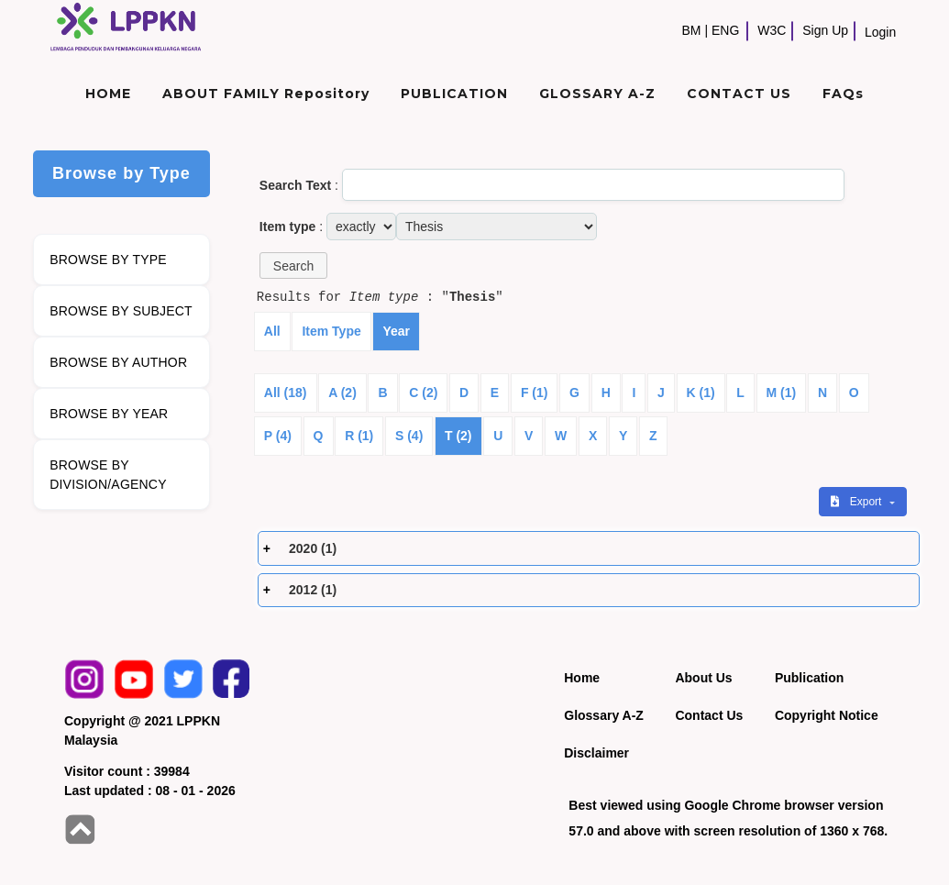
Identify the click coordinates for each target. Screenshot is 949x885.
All (272, 331)
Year (396, 331)
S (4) (409, 435)
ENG (725, 30)
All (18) (285, 392)
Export (857, 501)
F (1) (534, 392)
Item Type (331, 331)
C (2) (423, 392)
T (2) (458, 435)
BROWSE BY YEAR (109, 413)
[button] (293, 265)
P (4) (278, 435)
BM (691, 30)
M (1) (782, 392)
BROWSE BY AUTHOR (118, 362)
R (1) (359, 435)
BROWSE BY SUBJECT (121, 311)
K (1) (701, 392)
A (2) (342, 392)
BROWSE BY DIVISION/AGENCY (108, 475)
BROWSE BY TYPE (108, 259)
